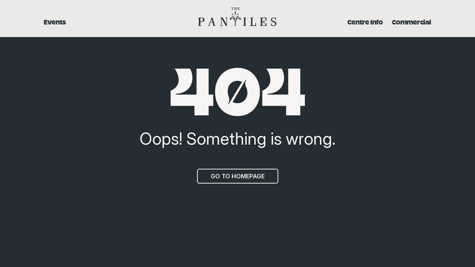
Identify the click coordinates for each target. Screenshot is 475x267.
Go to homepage (238, 176)
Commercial (411, 21)
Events (55, 21)
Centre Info (365, 21)
